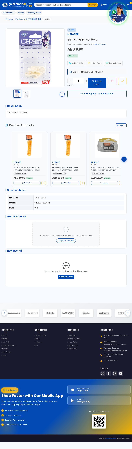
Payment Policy (73, 359)
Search (92, 5)
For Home (5, 352)
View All (121, 132)
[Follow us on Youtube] (122, 386)
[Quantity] (78, 88)
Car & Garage (6, 366)
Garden (4, 369)
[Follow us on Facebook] (109, 386)
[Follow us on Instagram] (116, 386)
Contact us (38, 355)
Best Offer (5, 348)
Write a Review (66, 287)
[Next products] (124, 166)
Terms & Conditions (74, 352)
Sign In (36, 352)
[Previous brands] (4, 325)
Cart (127, 4)
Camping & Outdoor (8, 359)
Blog (36, 359)
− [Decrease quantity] (70, 88)
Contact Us (71, 348)
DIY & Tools (5, 355)
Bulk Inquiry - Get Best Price (97, 101)
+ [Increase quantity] (86, 88)
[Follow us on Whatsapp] (103, 386)
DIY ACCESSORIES (33, 19)
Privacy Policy (72, 355)
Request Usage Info (66, 249)
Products (19, 19)
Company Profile (40, 348)
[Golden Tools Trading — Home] (17, 5)
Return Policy (72, 362)
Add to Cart (97, 90)
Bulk (104, 5)
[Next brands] (128, 325)
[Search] (61, 5)
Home (9, 19)
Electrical (4, 362)
